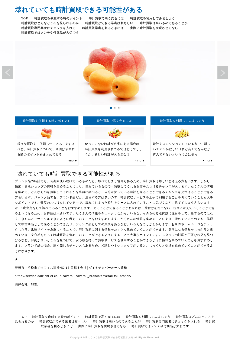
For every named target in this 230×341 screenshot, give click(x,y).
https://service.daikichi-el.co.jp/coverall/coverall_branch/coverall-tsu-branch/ (73, 276)
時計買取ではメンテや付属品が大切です (50, 32)
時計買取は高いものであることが (164, 23)
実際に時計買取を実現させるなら (154, 28)
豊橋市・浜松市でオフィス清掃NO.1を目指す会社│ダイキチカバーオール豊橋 (71, 267)
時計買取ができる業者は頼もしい (109, 23)
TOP (24, 18)
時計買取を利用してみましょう (152, 18)
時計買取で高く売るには (106, 18)
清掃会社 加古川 (28, 284)
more (73, 160)
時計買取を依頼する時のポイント (58, 18)
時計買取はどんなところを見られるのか (50, 23)
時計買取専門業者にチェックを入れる (48, 28)
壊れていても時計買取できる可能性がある (79, 9)
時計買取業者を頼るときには (103, 28)
